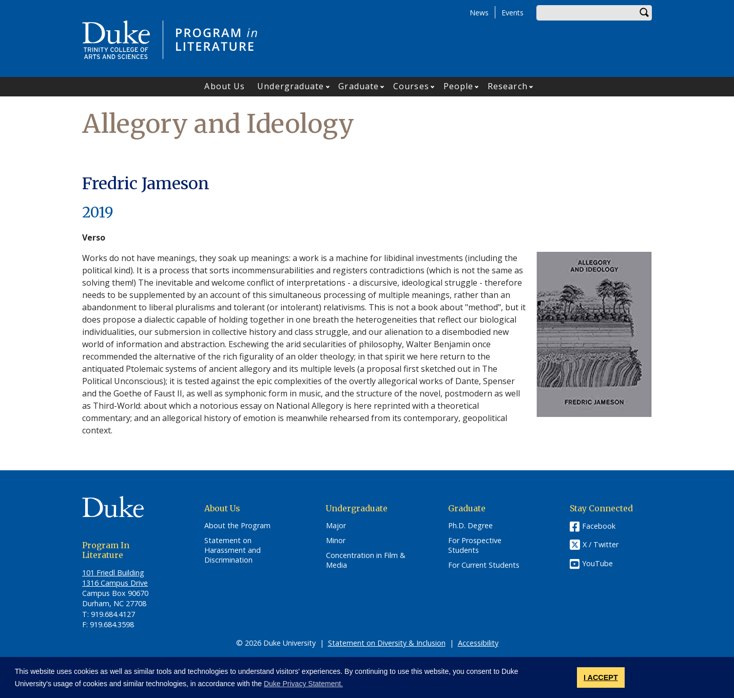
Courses (411, 86)
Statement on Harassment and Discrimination (232, 550)
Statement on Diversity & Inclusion (387, 643)
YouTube (597, 563)
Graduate (358, 86)
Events (512, 12)
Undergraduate (290, 86)
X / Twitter (601, 545)
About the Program (237, 525)
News (479, 12)
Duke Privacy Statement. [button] (303, 684)
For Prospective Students (474, 545)
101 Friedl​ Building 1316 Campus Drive (115, 578)
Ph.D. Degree (470, 525)
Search (644, 13)
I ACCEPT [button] (601, 677)
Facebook (598, 526)
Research (508, 86)
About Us (224, 86)
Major (336, 525)
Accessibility (478, 643)
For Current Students (483, 565)
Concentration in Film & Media (365, 560)
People (458, 86)
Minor (335, 540)
